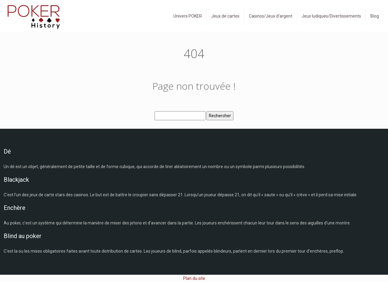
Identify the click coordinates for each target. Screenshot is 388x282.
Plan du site (194, 278)
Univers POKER (187, 16)
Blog (374, 16)
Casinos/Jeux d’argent (270, 16)
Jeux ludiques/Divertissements (331, 16)
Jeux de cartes (225, 16)
